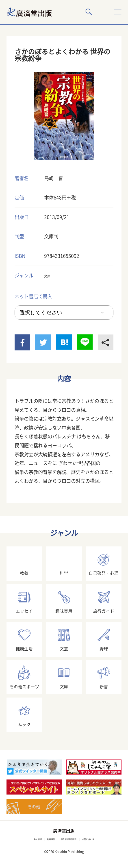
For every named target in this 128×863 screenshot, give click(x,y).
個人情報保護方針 (71, 839)
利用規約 (44, 839)
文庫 (49, 275)
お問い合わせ (100, 839)
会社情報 (24, 839)
